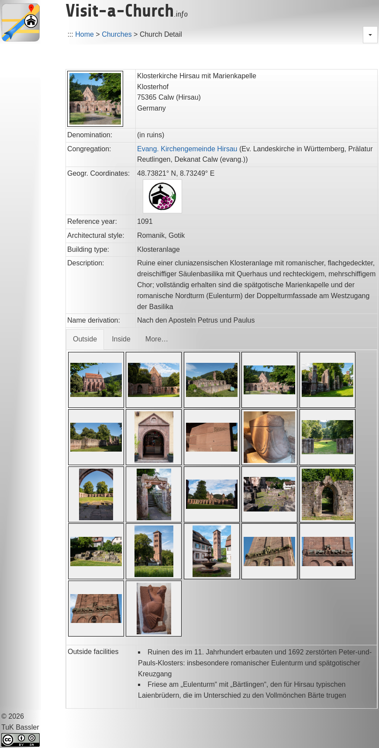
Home (84, 34)
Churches (116, 34)
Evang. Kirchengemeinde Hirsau (187, 149)
